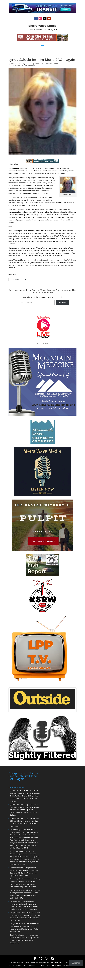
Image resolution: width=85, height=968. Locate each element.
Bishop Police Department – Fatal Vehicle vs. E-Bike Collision (24, 798)
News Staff (15, 64)
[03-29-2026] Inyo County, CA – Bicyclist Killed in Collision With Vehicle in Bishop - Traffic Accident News (25, 793)
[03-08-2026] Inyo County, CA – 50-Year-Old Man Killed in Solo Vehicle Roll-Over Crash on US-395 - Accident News (24, 820)
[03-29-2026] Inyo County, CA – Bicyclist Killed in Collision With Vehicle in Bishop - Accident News (25, 807)
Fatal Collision (15, 826)
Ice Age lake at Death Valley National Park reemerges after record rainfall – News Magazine (25, 892)
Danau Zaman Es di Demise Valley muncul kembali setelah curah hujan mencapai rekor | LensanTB (23, 903)
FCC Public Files (42, 343)
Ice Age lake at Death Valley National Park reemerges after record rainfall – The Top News (25, 915)
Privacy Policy (45, 965)
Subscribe (62, 302)
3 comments (30, 65)
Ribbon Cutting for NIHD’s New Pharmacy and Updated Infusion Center (24, 872)
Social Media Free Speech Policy (64, 965)
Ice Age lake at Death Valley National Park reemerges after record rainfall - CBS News (25, 926)
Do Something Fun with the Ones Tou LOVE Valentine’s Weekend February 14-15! (24, 845)
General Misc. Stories (43, 64)
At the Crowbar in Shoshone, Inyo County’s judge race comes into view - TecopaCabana (23, 853)
